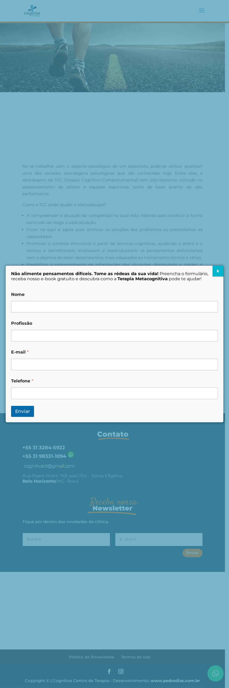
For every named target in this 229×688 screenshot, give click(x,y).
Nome (18, 294)
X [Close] (218, 271)
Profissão (21, 323)
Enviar (22, 411)
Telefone (22, 380)
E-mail (20, 352)
